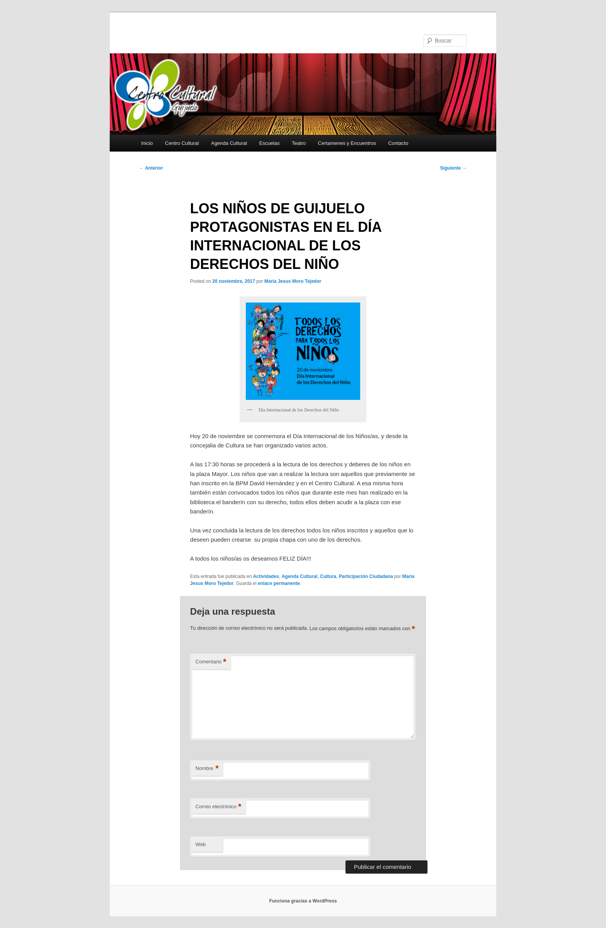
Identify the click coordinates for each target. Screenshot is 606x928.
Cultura (328, 576)
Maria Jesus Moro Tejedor (292, 281)
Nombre (207, 768)
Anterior (151, 168)
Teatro (299, 143)
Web (201, 844)
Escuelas (269, 143)
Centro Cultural (182, 143)
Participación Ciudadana (366, 576)
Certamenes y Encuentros (347, 143)
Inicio (147, 143)
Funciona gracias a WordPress (303, 901)
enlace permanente (279, 583)
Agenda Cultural (229, 143)
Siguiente (453, 168)
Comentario (211, 662)
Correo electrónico (219, 806)
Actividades (266, 576)
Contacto (398, 143)
